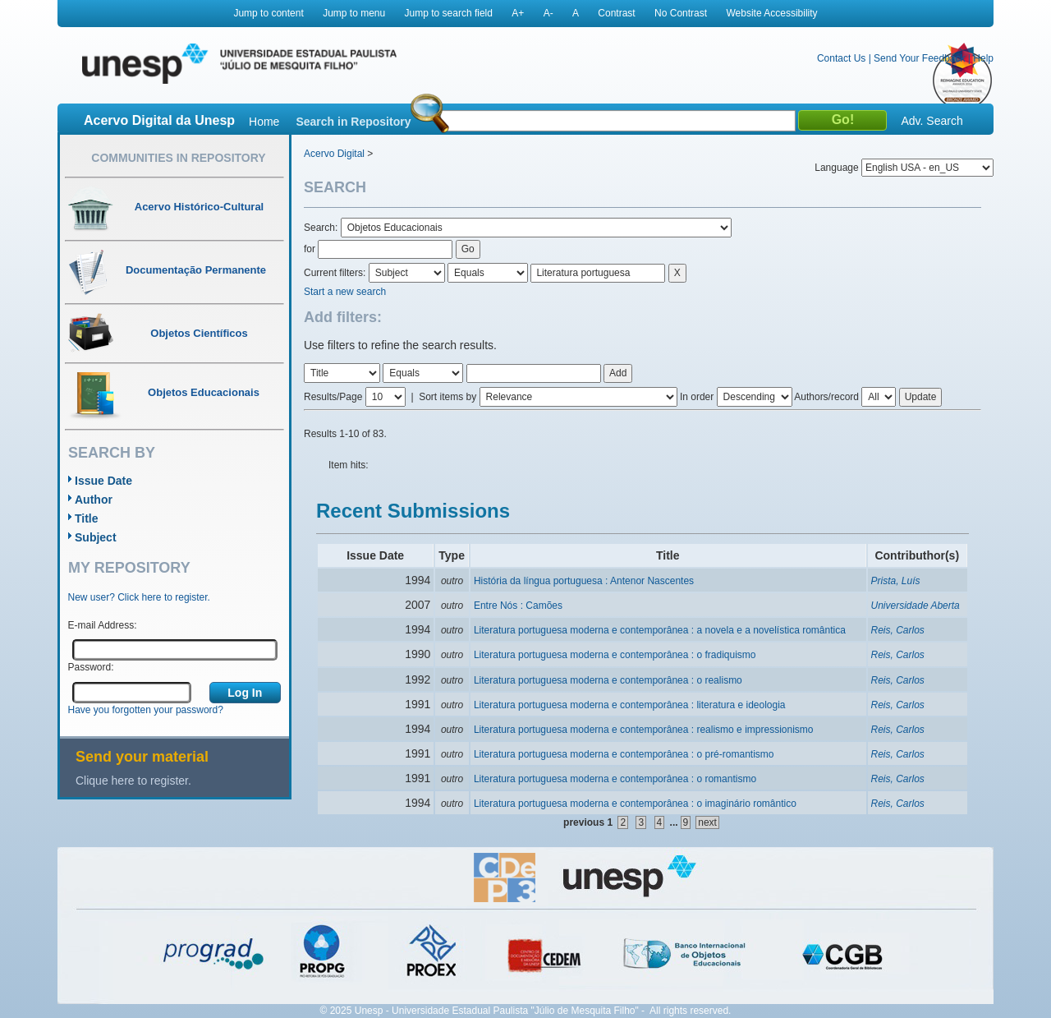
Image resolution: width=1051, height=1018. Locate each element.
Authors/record (826, 397)
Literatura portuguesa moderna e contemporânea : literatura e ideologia (630, 705)
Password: (91, 667)
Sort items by (447, 397)
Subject (96, 537)
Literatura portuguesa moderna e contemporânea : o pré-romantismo (624, 754)
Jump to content (268, 13)
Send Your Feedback (919, 58)
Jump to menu (354, 13)
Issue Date (103, 480)
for (309, 249)
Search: (322, 227)
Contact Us (841, 58)
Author (93, 499)
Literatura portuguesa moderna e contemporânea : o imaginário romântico (635, 803)
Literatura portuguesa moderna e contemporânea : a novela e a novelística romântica (660, 630)
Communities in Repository (178, 157)
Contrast (616, 13)
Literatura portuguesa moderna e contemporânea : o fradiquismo (615, 655)
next (707, 822)
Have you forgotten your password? (145, 710)
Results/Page (333, 397)
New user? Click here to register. (139, 597)
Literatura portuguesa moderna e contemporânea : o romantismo (615, 779)
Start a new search (345, 291)
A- (548, 13)
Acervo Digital (334, 153)
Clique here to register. (133, 780)
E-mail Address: (102, 625)
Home (264, 121)
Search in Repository (353, 121)
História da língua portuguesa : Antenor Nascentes (584, 581)
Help (983, 58)
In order (697, 397)
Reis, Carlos (898, 630)
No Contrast (680, 13)
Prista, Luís (895, 581)
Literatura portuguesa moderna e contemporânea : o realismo (608, 680)
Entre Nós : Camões (518, 605)
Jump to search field (449, 13)
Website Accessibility (771, 13)
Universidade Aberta (915, 605)
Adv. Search (931, 120)
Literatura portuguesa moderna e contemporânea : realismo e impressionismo (644, 729)
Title (87, 518)
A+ (518, 13)
